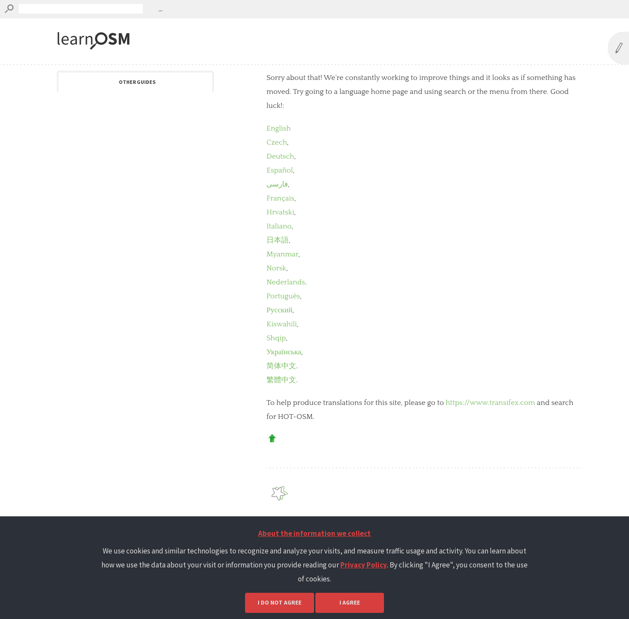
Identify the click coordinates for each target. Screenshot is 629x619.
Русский (279, 310)
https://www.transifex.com (490, 403)
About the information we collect (314, 533)
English (278, 128)
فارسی (277, 184)
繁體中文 (281, 380)
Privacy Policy (363, 565)
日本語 (277, 240)
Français (280, 198)
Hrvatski (280, 212)
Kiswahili (281, 324)
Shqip (276, 338)
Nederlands (285, 282)
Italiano (278, 226)
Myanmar (282, 254)
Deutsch (280, 156)
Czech (276, 142)
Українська (283, 352)
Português (283, 296)
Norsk (276, 268)
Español (279, 170)
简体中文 (281, 366)
